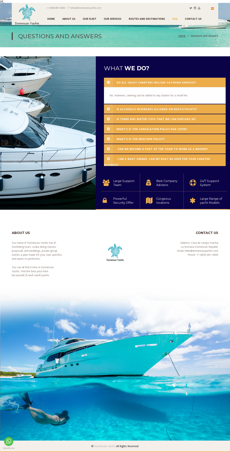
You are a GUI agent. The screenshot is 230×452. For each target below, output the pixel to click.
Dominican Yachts (104, 446)
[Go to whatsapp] (8, 441)
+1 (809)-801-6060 (56, 7)
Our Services (112, 19)
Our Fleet (89, 19)
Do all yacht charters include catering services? (150, 82)
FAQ (174, 19)
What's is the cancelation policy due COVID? (145, 129)
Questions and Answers (204, 36)
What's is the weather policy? (134, 139)
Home (182, 36)
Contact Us (193, 19)
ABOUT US (68, 19)
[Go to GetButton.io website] (8, 448)
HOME (51, 19)
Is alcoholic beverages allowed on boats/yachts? (150, 109)
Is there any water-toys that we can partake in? (150, 119)
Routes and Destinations (147, 19)
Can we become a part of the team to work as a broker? (156, 149)
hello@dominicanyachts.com (85, 7)
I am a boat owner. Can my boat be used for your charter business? (157, 160)
